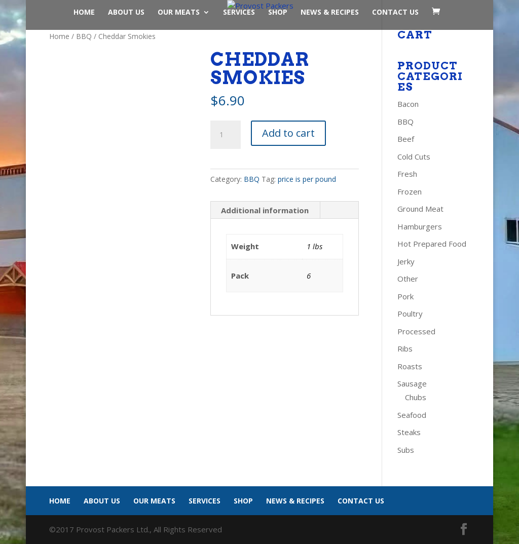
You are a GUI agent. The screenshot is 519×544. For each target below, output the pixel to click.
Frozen (409, 191)
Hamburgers (419, 226)
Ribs (405, 348)
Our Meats (179, 13)
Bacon (408, 104)
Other (407, 279)
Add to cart (288, 133)
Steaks (409, 432)
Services (239, 13)
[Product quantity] (225, 135)
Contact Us (395, 13)
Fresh (407, 174)
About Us (126, 13)
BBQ (84, 36)
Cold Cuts (413, 156)
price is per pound (307, 179)
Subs (405, 450)
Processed (416, 331)
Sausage (412, 383)
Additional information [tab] (265, 210)
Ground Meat (420, 209)
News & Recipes (330, 13)
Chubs (415, 397)
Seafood (411, 415)
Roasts (409, 366)
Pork (405, 296)
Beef (405, 139)
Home (84, 13)
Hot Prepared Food (431, 244)
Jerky (406, 261)
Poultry (410, 313)
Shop (277, 13)
